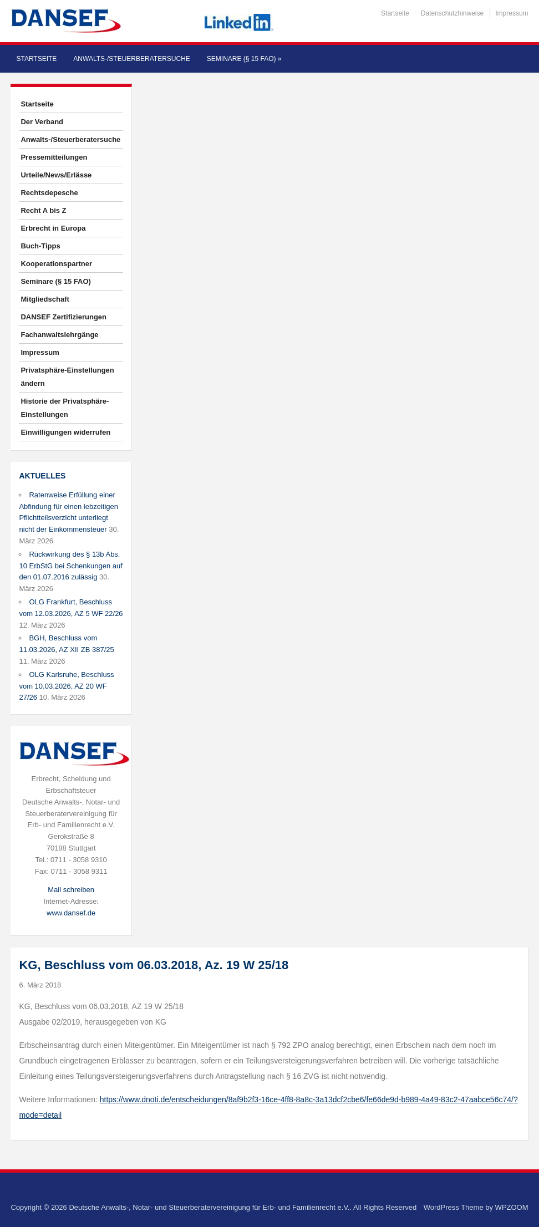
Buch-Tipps (40, 246)
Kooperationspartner (56, 263)
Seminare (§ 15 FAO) (244, 59)
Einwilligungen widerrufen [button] (65, 432)
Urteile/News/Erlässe (56, 175)
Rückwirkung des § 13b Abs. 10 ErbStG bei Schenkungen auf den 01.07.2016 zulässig (70, 566)
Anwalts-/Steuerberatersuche (131, 59)
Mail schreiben (71, 889)
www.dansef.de (71, 913)
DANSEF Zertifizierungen (63, 317)
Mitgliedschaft (45, 299)
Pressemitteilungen (54, 157)
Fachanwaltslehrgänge (59, 334)
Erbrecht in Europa (53, 228)
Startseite (395, 13)
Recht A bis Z (43, 210)
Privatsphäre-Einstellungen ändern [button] (67, 377)
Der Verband (42, 122)
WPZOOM (511, 1207)
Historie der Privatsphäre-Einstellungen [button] (65, 408)
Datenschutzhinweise (452, 13)
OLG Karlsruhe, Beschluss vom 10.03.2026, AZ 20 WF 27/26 (66, 686)
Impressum (511, 13)
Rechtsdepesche (49, 193)
